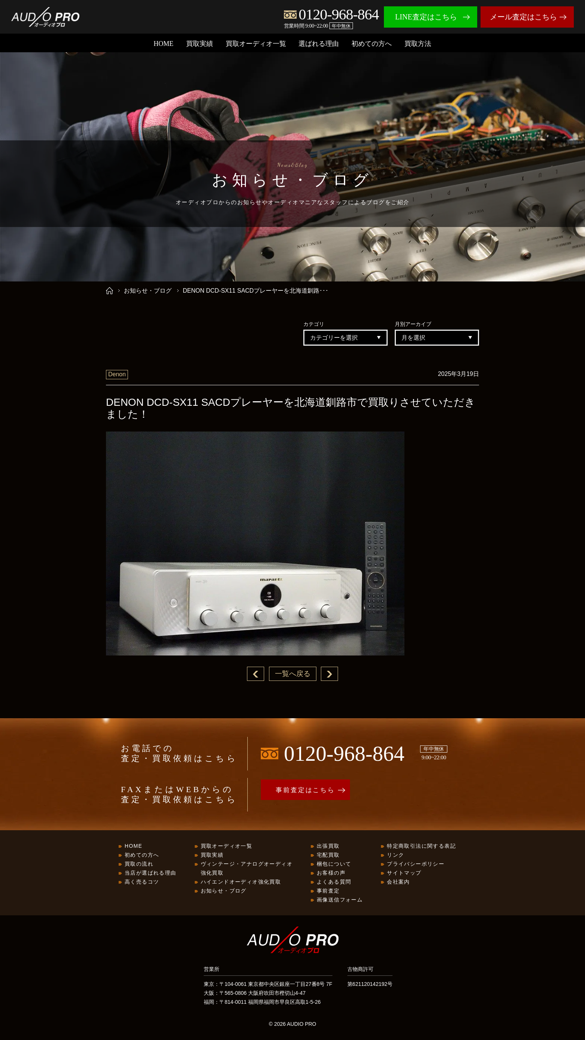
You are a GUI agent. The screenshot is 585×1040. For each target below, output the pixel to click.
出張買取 (328, 846)
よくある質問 (334, 882)
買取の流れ (139, 864)
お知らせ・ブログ (148, 290)
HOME (163, 43)
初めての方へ (371, 43)
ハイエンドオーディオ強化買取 (241, 882)
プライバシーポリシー (415, 864)
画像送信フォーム (340, 900)
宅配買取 (328, 855)
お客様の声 (331, 873)
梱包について (334, 864)
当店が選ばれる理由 (150, 873)
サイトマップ (404, 873)
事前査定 (328, 891)
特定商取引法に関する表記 (421, 846)
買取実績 (199, 43)
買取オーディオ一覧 (256, 43)
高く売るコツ (142, 882)
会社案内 (398, 882)
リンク (395, 855)
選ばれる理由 (318, 43)
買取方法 (417, 43)
